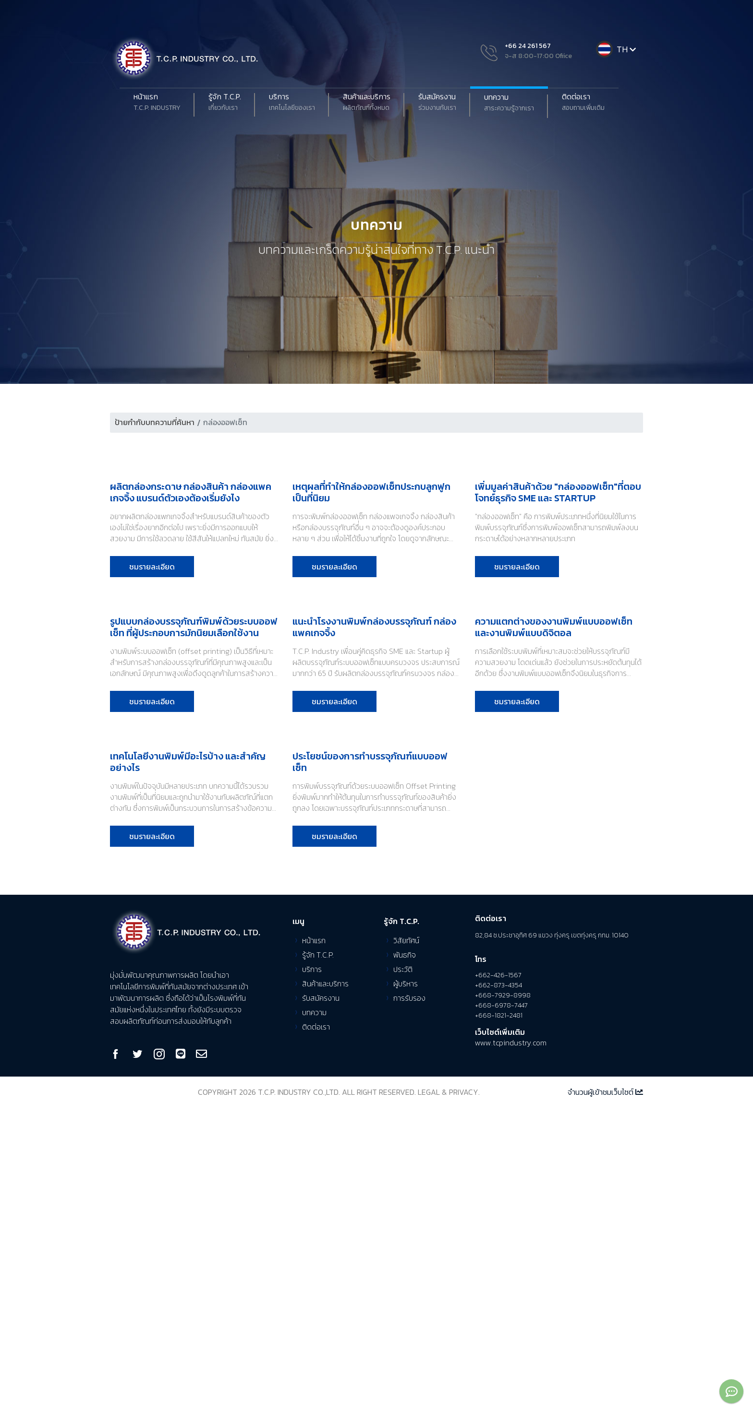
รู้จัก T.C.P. (318, 1257)
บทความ (509, 102)
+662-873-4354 (498, 1288)
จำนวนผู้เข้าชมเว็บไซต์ (605, 1394)
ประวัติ (403, 1272)
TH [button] (627, 49)
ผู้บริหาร (405, 1286)
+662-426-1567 (498, 1278)
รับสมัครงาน (437, 102)
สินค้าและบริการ (366, 102)
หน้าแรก (157, 102)
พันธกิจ (404, 1257)
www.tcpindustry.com (511, 1345)
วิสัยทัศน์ (406, 1243)
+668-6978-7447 (501, 1308)
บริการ (292, 102)
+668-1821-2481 (498, 1319)
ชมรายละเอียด (152, 667)
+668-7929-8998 (503, 1298)
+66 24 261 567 (528, 46)
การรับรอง (409, 1300)
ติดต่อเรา (583, 102)
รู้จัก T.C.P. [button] (224, 102)
